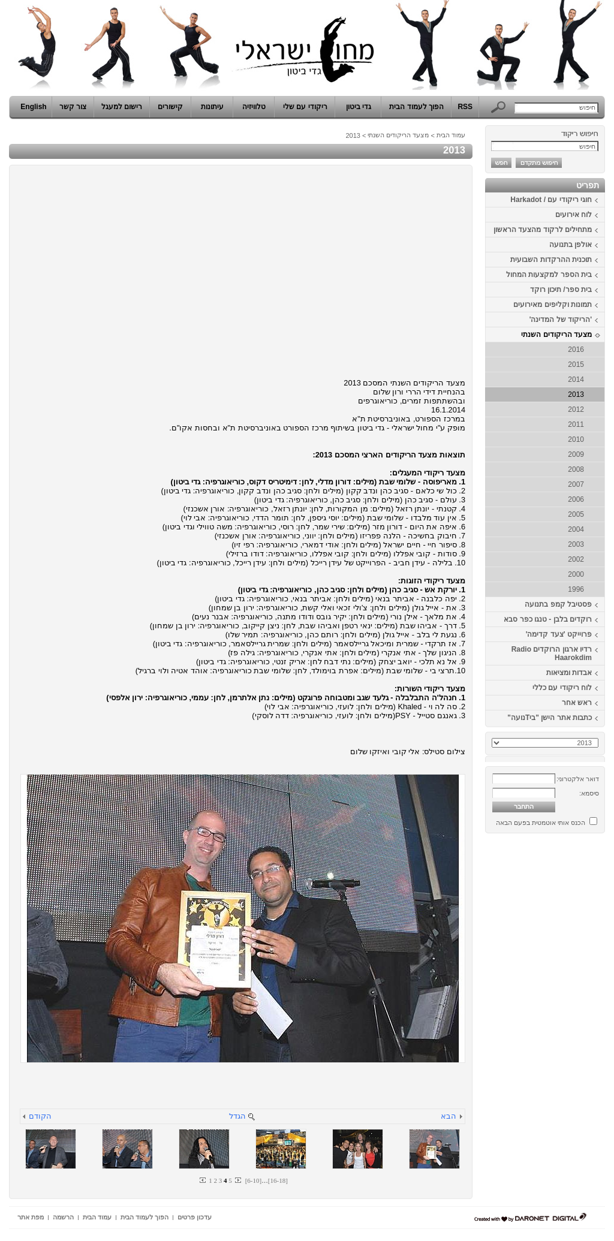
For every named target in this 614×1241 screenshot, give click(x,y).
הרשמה (63, 1217)
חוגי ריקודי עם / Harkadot (551, 199)
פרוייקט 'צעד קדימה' (559, 634)
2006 (576, 499)
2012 (576, 409)
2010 (576, 439)
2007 (576, 484)
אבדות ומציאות (569, 672)
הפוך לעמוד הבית (416, 107)
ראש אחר (577, 702)
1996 (576, 589)
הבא (448, 1116)
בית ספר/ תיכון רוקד (561, 289)
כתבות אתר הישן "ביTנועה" (549, 717)
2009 (576, 454)
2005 (576, 514)
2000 (576, 574)
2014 (576, 379)
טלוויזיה (254, 107)
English (33, 107)
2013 (576, 394)
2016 (576, 349)
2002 (576, 559)
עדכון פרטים (194, 1217)
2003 (576, 544)
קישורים (170, 107)
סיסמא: (589, 793)
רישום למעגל (121, 107)
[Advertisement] (569, 1018)
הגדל (237, 1116)
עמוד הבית (451, 134)
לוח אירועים (573, 214)
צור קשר (72, 107)
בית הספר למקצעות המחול (549, 274)
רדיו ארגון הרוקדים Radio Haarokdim (551, 653)
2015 (576, 364)
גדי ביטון (358, 107)
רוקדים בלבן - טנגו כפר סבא (548, 619)
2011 (576, 424)
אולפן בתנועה (570, 244)
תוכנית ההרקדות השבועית (551, 259)
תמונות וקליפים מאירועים (552, 304)
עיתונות (212, 107)
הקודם (40, 1116)
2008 (576, 469)
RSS (465, 107)
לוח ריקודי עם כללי (562, 687)
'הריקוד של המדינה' (560, 319)
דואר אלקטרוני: (577, 778)
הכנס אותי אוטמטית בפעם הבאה (540, 822)
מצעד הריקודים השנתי (556, 334)
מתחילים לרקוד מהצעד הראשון (542, 229)
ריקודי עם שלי (305, 107)
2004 (576, 529)
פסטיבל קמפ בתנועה (558, 604)
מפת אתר (30, 1217)
